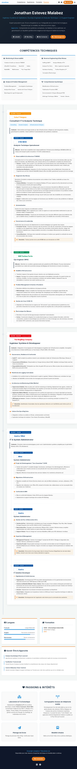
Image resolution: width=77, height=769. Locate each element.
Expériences (30, 2)
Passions (46, 2)
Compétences (21, 2)
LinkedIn (16, 37)
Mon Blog (28, 37)
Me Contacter (42, 37)
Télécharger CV (58, 37)
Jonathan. (5, 2)
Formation (39, 2)
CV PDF (68, 2)
